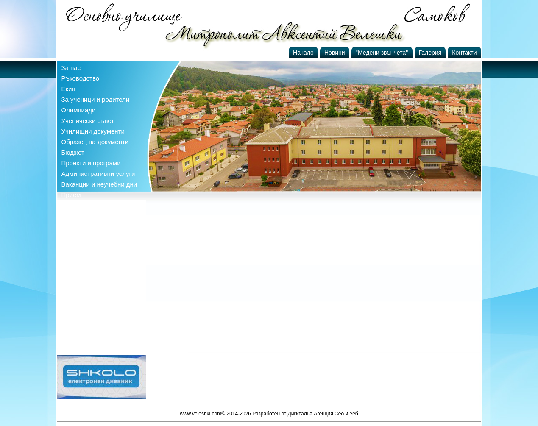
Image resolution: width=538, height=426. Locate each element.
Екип (68, 88)
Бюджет (72, 152)
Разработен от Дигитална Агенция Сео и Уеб (305, 414)
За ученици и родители (95, 99)
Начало (303, 52)
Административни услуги (98, 173)
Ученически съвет (87, 120)
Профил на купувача (92, 205)
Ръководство (80, 78)
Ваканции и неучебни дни (99, 184)
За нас (71, 67)
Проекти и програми (91, 163)
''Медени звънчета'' (382, 52)
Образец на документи (95, 141)
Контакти (464, 52)
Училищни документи (93, 131)
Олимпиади (78, 110)
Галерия (430, 52)
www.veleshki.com (200, 414)
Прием (71, 194)
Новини (334, 52)
